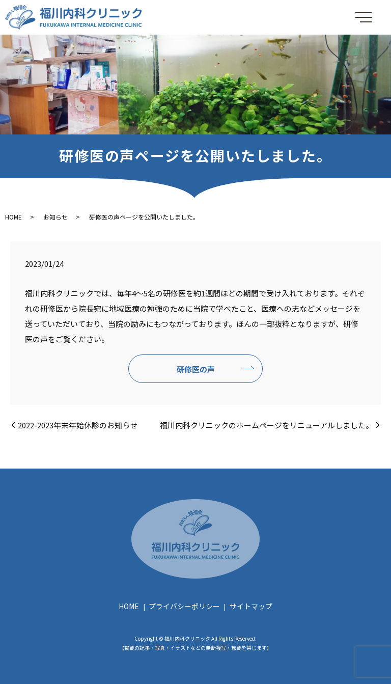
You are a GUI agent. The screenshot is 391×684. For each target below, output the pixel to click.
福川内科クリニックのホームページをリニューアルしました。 (266, 425)
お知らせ (55, 216)
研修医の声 (196, 369)
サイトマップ (251, 606)
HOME (13, 216)
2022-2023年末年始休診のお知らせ (77, 425)
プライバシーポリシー (184, 606)
